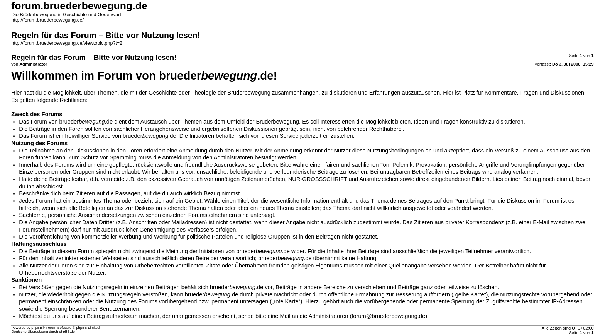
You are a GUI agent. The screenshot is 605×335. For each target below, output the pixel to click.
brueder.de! (218, 75)
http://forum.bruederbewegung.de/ (47, 20)
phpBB (36, 328)
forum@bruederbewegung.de (388, 316)
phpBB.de (67, 331)
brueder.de (86, 121)
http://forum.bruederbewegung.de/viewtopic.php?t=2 (66, 43)
